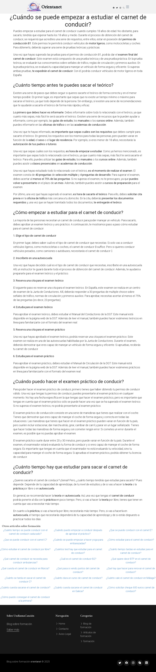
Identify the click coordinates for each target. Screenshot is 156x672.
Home (60, 623)
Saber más (13, 629)
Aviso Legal (63, 634)
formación (87, 641)
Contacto (62, 628)
